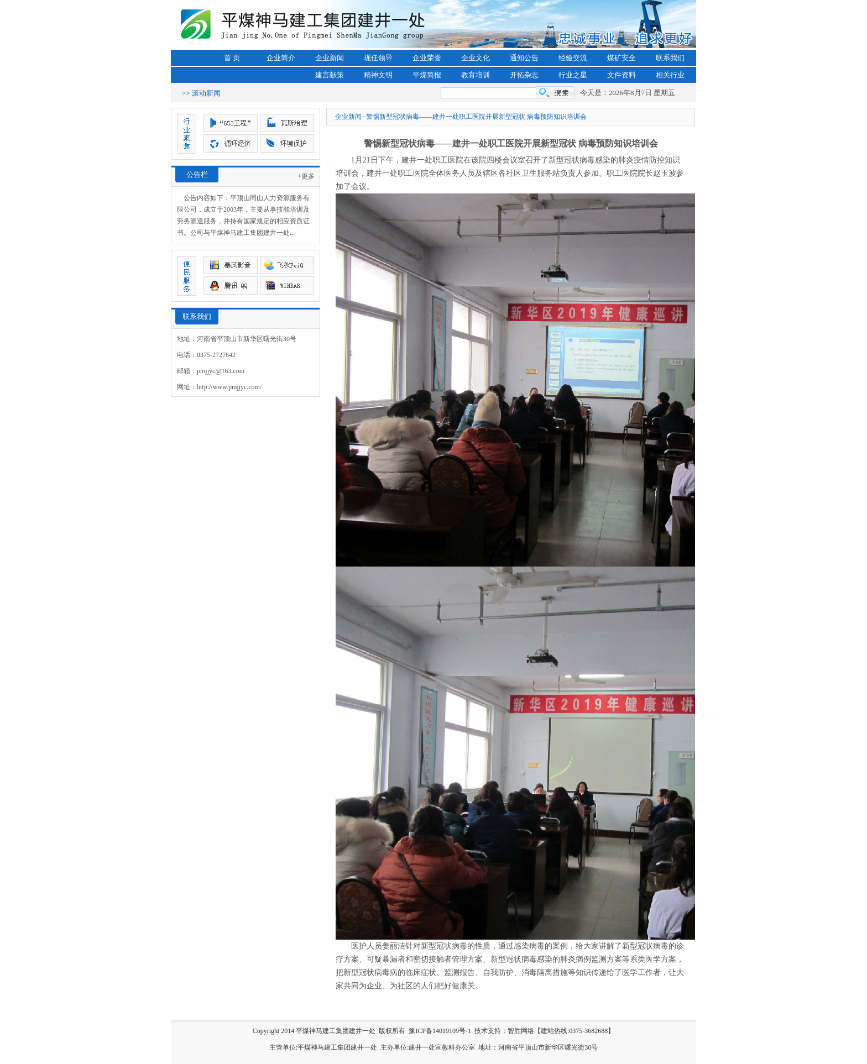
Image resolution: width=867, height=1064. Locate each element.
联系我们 (670, 58)
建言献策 (329, 75)
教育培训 (475, 75)
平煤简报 (426, 75)
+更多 (306, 176)
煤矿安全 (621, 58)
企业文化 (475, 58)
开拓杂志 (524, 75)
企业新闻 (329, 58)
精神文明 (378, 75)
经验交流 (572, 58)
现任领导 (378, 58)
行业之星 (572, 75)
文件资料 (621, 75)
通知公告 (524, 58)
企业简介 (281, 58)
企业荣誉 (426, 58)
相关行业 (670, 75)
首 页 (232, 58)
